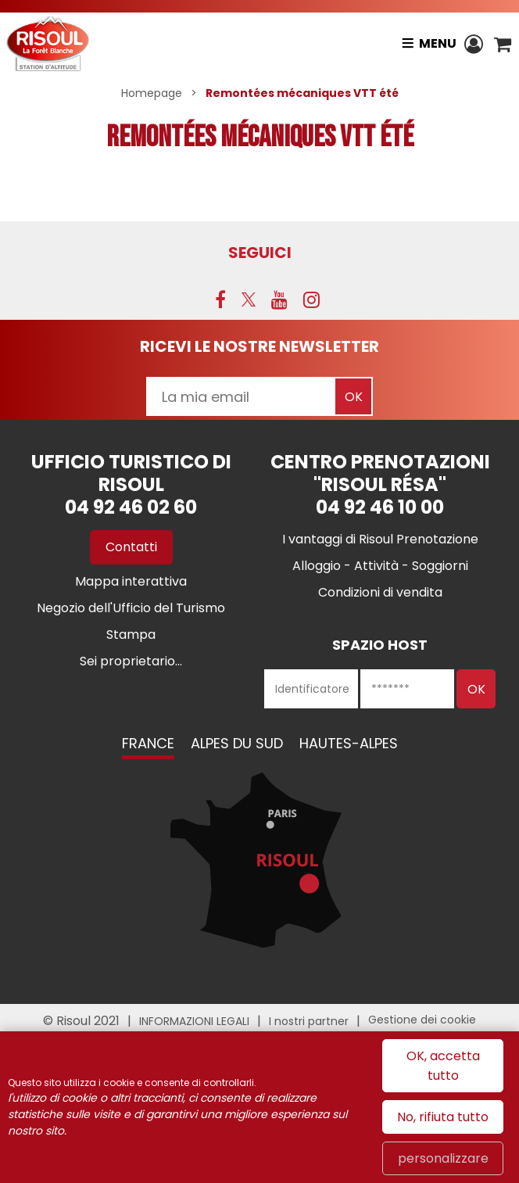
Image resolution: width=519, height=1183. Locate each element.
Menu (437, 43)
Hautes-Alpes (348, 743)
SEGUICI (260, 252)
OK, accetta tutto (443, 1065)
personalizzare (443, 1158)
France (148, 743)
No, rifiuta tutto (443, 1117)
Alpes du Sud (237, 743)
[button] (502, 44)
